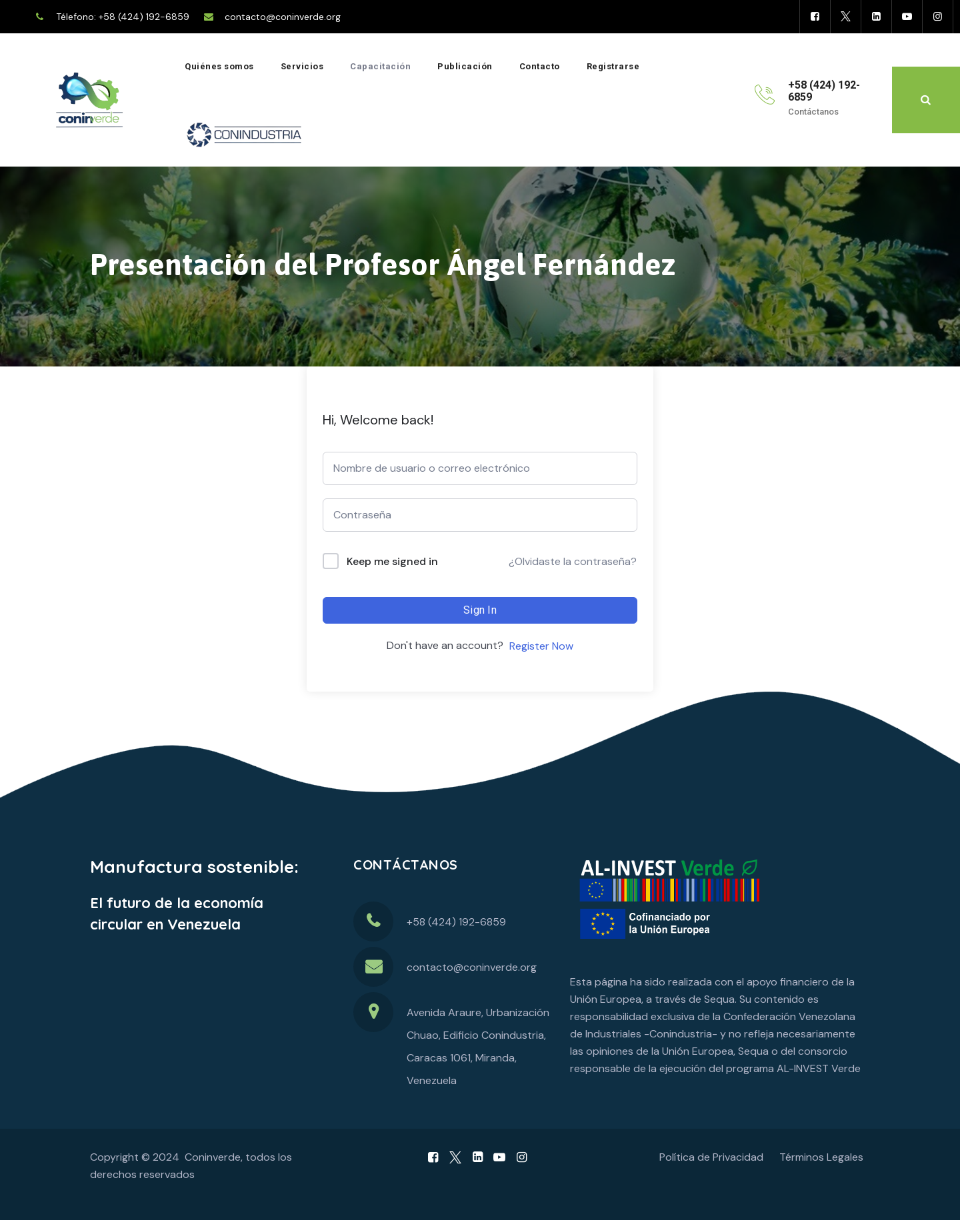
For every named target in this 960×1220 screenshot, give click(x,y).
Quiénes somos (219, 66)
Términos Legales (821, 1157)
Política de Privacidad (711, 1157)
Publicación (465, 66)
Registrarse (613, 66)
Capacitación (380, 66)
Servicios (302, 66)
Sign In (480, 610)
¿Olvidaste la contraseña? (573, 561)
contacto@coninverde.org (283, 17)
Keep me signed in (392, 561)
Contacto (539, 66)
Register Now (541, 646)
